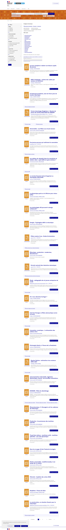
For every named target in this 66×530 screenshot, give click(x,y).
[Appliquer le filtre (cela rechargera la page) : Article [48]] (11, 35)
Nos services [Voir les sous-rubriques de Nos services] (23, 8)
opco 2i (11, 45)
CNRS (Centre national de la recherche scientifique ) (38, 505)
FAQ (28, 8)
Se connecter (56, 3)
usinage (32, 30)
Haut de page (56, 525)
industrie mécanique (34, 28)
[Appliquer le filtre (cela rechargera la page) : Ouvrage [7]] (11, 36)
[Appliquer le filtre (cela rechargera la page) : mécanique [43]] (12, 57)
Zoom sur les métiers (13, 50)
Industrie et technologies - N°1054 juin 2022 (37, 492)
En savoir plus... (32, 72)
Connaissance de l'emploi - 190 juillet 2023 (37, 161)
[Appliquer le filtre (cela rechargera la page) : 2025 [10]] (11, 29)
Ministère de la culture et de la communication (37, 283)
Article (11, 35)
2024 (10, 30)
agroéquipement (27, 36)
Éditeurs (10, 41)
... (44, 519)
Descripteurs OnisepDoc (28, 26)
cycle (25, 40)
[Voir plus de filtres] (8, 32)
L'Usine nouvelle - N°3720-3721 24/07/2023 (37, 130)
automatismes (26, 37)
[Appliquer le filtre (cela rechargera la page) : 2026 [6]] (11, 28)
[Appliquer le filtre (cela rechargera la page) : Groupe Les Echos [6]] (13, 44)
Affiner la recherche (39, 56)
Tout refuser (17, 526)
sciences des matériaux (28, 52)
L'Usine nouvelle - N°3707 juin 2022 (35, 450)
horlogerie (11, 59)
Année (9, 26)
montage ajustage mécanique (36, 29)
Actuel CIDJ (12, 51)
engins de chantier (27, 43)
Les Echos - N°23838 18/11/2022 (35, 347)
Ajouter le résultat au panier (30, 56)
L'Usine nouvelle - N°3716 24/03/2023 (36, 224)
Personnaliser (10, 526)
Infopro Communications (14, 43)
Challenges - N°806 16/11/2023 (36, 82)
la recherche (32, 144)
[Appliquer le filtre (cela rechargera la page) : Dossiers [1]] (11, 53)
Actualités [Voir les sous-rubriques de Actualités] (18, 8)
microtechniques (26, 29)
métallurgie (26, 48)
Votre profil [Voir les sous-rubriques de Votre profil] (12, 8)
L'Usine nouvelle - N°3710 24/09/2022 (36, 410)
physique (26, 51)
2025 (11, 29)
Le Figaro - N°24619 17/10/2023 (35, 96)
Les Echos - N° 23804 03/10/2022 (35, 392)
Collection (10, 48)
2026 (11, 28)
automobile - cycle (27, 38)
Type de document (12, 34)
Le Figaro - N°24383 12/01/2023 (35, 298)
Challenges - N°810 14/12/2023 (35, 68)
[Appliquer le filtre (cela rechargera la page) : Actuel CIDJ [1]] (12, 51)
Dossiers (11, 53)
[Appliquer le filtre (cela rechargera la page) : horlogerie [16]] (12, 59)
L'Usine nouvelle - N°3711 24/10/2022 (36, 379)
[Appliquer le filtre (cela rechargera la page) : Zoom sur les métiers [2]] (13, 50)
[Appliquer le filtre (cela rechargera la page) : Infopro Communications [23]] (14, 43)
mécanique (12, 57)
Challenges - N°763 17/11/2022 (36, 363)
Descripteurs (11, 56)
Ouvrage (11, 36)
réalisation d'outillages (27, 30)
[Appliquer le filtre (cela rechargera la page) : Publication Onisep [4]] (13, 38)
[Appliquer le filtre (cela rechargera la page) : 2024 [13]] (11, 30)
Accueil (8, 8)
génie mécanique (26, 28)
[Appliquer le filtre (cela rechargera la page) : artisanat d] (13, 60)
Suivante (50, 519)
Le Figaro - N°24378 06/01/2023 (35, 315)
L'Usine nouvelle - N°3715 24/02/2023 (36, 255)
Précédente (32, 519)
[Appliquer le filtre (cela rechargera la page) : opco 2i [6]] (11, 45)
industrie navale (27, 45)
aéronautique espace (27, 35)
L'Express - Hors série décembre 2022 (36, 333)
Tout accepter (24, 526)
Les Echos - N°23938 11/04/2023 (35, 179)
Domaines (34, 26)
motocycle (26, 49)
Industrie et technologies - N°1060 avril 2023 (37, 196)
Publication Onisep (13, 38)
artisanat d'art (12, 60)
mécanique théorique (28, 46)
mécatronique (26, 47)
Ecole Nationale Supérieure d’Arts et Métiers (38, 114)
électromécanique (27, 42)
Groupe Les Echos (13, 44)
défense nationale (27, 41)
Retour (11, 20)
